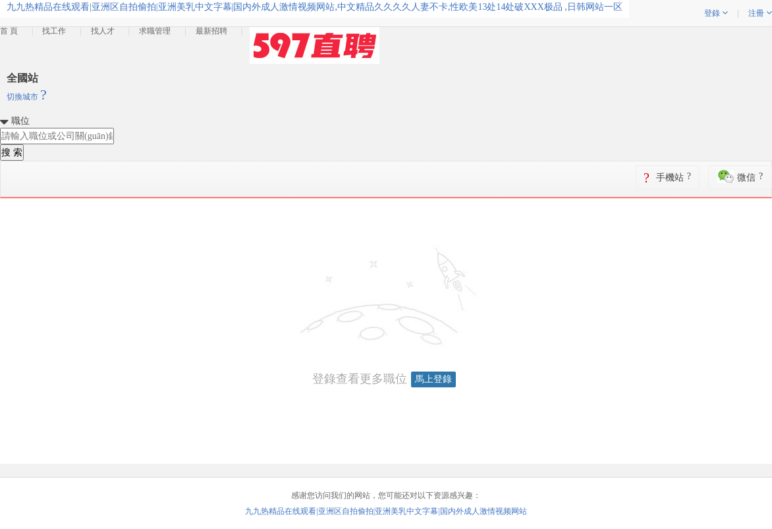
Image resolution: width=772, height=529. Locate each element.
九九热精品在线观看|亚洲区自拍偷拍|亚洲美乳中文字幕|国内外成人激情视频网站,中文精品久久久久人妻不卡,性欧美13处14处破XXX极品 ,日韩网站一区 (314, 7)
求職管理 (155, 31)
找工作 (54, 31)
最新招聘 (211, 31)
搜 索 (11, 152)
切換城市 (27, 96)
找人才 (103, 31)
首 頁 (9, 31)
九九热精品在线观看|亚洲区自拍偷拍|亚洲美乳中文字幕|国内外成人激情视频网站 (385, 511)
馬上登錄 (433, 379)
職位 (20, 121)
